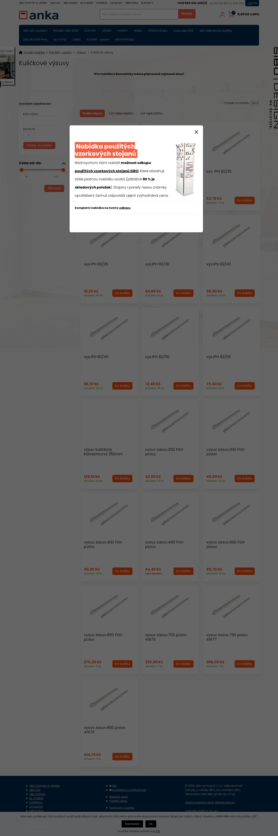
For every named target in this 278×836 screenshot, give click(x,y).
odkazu (124, 208)
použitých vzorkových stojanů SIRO (106, 171)
